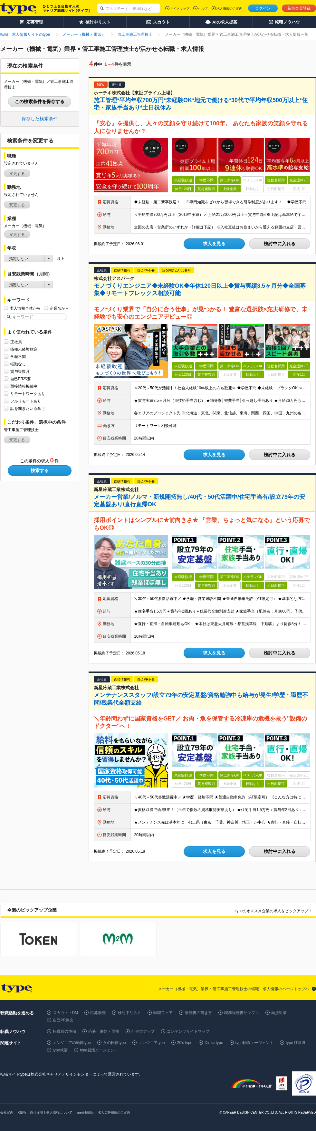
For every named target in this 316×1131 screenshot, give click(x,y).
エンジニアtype (151, 1042)
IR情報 (21, 1112)
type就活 (60, 1050)
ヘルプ (203, 8)
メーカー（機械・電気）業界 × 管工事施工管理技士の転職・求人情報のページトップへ (234, 989)
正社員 (16, 341)
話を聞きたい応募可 (27, 408)
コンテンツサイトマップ (188, 1031)
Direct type (214, 1042)
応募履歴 (98, 1012)
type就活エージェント (99, 1050)
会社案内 (6, 1112)
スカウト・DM (65, 1012)
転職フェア (163, 1012)
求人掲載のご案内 (229, 8)
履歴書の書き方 (198, 1012)
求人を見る (214, 243)
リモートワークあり (27, 393)
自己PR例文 (63, 1020)
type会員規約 (85, 1112)
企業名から (59, 308)
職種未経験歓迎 (23, 349)
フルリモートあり (25, 401)
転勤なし (18, 364)
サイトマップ (179, 8)
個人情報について (59, 1112)
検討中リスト (129, 1012)
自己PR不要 (20, 378)
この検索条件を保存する (39, 101)
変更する (17, 173)
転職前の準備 (64, 1031)
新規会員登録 (299, 8)
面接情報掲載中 (23, 386)
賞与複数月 (20, 371)
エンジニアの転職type (72, 1042)
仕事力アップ (143, 1031)
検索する (40, 470)
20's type (185, 1042)
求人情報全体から (25, 308)
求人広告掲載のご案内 (114, 1112)
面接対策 (279, 1012)
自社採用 (36, 1112)
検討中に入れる (279, 243)
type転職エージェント (254, 1042)
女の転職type (114, 1042)
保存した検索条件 (40, 118)
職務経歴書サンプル (241, 1012)
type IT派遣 (295, 1042)
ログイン (263, 8)
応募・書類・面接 (103, 1031)
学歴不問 (18, 356)
